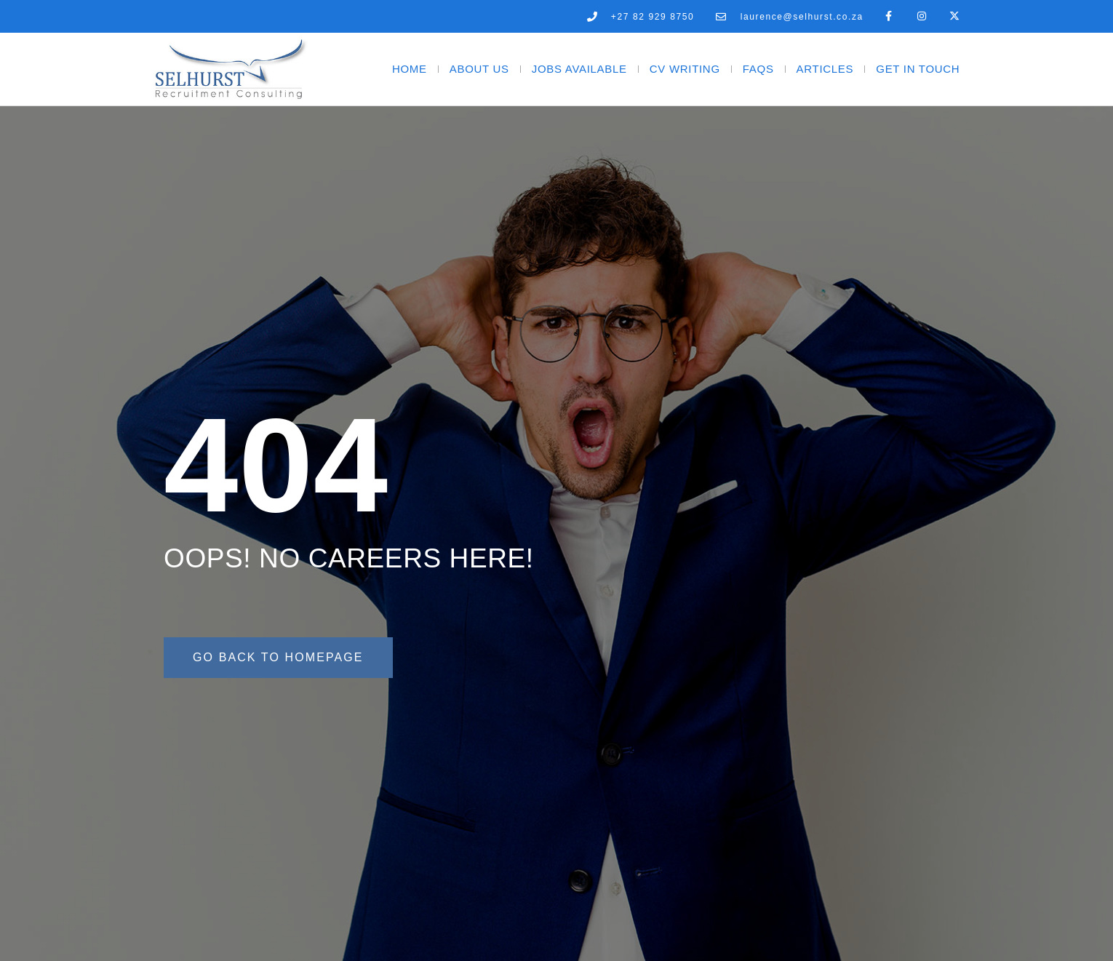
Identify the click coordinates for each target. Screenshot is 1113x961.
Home (409, 69)
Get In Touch (918, 69)
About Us (479, 69)
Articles (825, 69)
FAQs (758, 69)
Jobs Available (579, 69)
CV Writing (685, 69)
